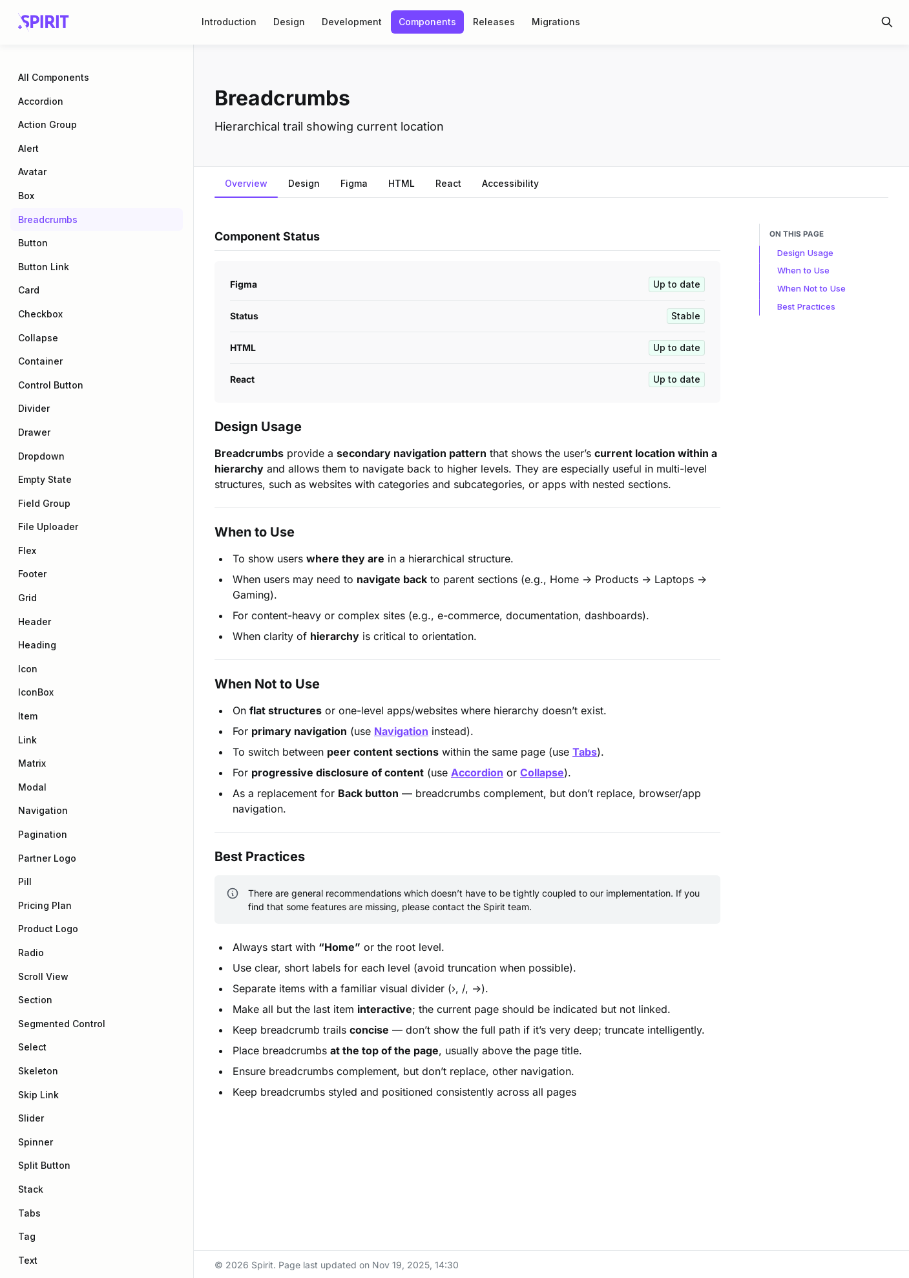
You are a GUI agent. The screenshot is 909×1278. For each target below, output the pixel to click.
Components (427, 21)
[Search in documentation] (887, 22)
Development (352, 21)
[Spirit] (43, 22)
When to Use (803, 270)
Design (289, 21)
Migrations (556, 21)
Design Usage (805, 253)
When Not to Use (811, 288)
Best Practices (806, 306)
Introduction (229, 21)
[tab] (246, 185)
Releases (494, 21)
